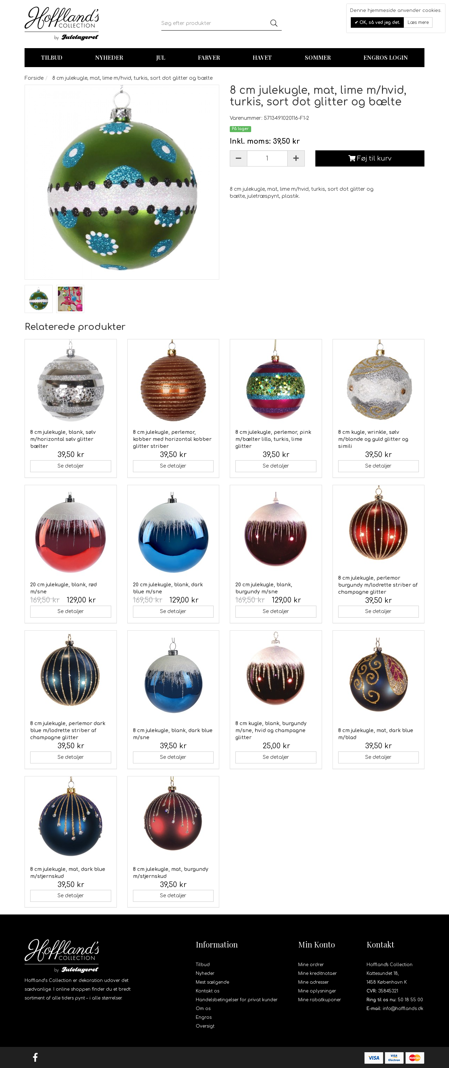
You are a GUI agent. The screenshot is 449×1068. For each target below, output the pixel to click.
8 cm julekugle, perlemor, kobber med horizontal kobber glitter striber (172, 439)
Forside (34, 78)
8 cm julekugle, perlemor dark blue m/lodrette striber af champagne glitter (67, 730)
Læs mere (418, 22)
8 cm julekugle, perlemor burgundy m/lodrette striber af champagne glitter (377, 585)
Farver (209, 57)
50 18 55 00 (410, 999)
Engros (204, 1017)
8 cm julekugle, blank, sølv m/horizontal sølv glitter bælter (63, 439)
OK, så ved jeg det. (379, 22)
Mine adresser (313, 982)
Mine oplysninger (317, 991)
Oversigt (205, 1026)
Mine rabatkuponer (319, 999)
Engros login (385, 57)
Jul (160, 57)
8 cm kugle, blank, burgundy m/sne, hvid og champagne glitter (271, 730)
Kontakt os (207, 991)
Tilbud (203, 964)
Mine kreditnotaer (317, 973)
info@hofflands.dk (403, 1008)
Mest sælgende (212, 982)
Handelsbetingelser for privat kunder (236, 999)
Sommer (318, 57)
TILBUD (51, 57)
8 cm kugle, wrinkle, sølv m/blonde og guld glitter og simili (373, 439)
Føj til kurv (369, 158)
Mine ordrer (311, 964)
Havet (262, 57)
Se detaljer (71, 466)
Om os (203, 1008)
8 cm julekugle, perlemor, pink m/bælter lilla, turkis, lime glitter (273, 439)
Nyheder (109, 57)
